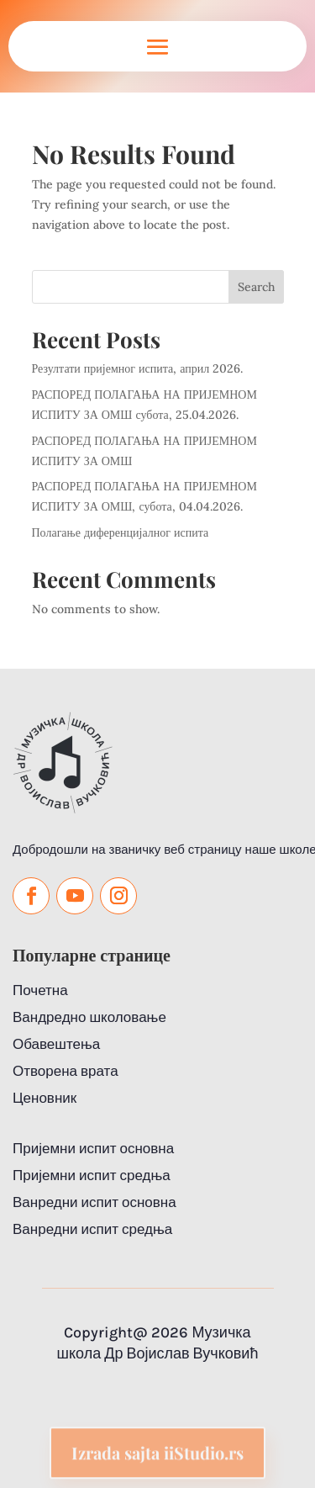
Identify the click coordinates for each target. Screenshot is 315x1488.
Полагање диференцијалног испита (120, 532)
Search (256, 286)
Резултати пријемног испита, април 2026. (138, 368)
